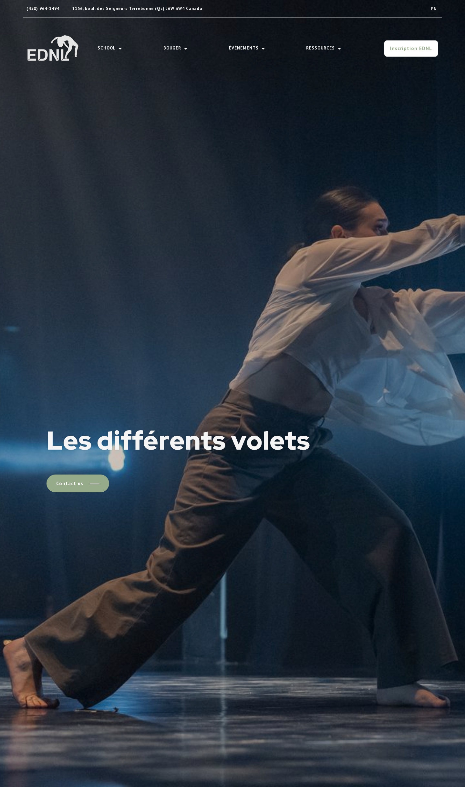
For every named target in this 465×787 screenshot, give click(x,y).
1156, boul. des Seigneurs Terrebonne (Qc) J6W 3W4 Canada (137, 8)
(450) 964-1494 (42, 8)
